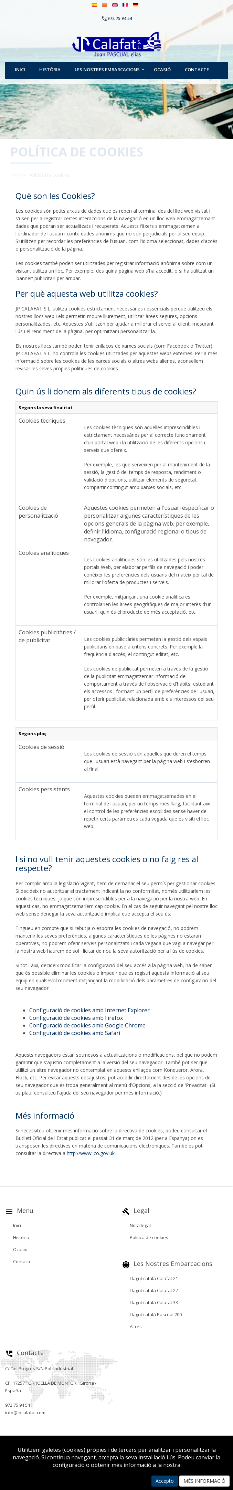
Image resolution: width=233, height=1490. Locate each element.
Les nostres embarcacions (107, 69)
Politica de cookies (149, 1237)
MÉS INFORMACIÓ (204, 1481)
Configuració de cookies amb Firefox (76, 1018)
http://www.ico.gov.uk (91, 1153)
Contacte (197, 69)
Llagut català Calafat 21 (154, 1278)
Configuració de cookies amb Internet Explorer (89, 1010)
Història (50, 69)
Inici (20, 69)
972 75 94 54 (119, 18)
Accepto (165, 1481)
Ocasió (162, 69)
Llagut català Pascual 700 (156, 1314)
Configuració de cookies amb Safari (74, 1033)
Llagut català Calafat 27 (154, 1290)
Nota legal (140, 1225)
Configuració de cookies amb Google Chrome (87, 1025)
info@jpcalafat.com (25, 1412)
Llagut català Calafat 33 (154, 1302)
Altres (136, 1326)
